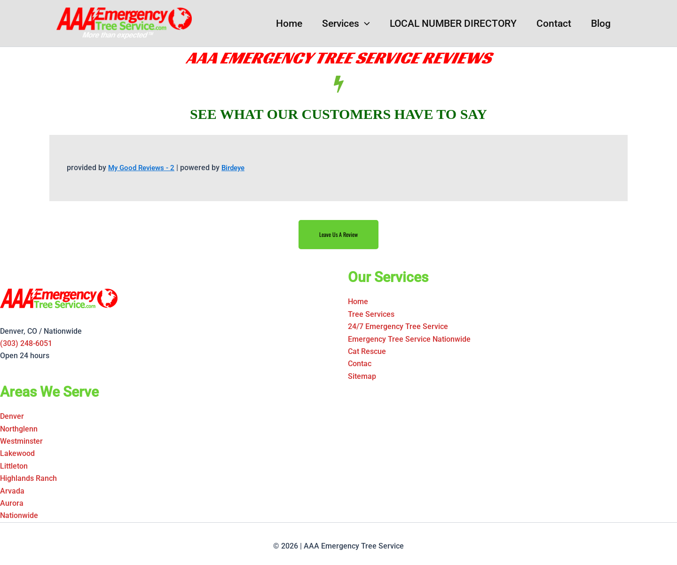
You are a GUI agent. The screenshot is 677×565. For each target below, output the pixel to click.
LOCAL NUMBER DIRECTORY (453, 23)
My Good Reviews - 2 (143, 167)
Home (289, 23)
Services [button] (346, 23)
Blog (601, 23)
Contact (553, 23)
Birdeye (239, 167)
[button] (364, 23)
